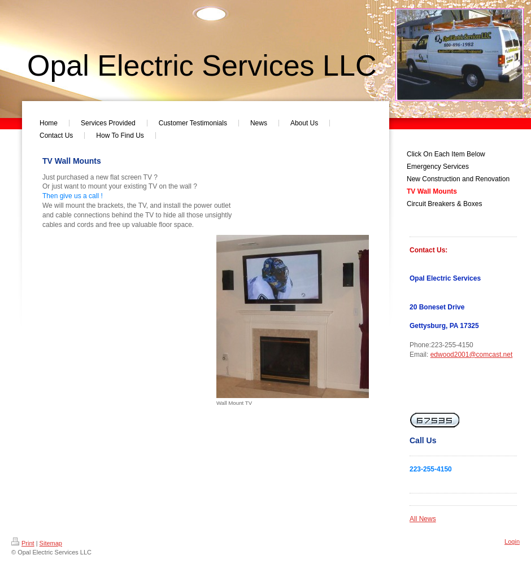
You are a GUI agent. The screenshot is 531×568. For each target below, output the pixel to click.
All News (423, 519)
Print (22, 543)
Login (512, 541)
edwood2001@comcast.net (471, 355)
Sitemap (51, 543)
